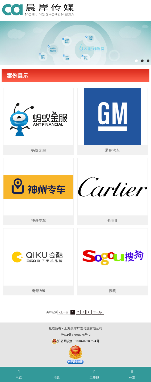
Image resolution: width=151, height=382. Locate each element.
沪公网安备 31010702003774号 (78, 341)
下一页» (98, 312)
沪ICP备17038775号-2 (76, 335)
